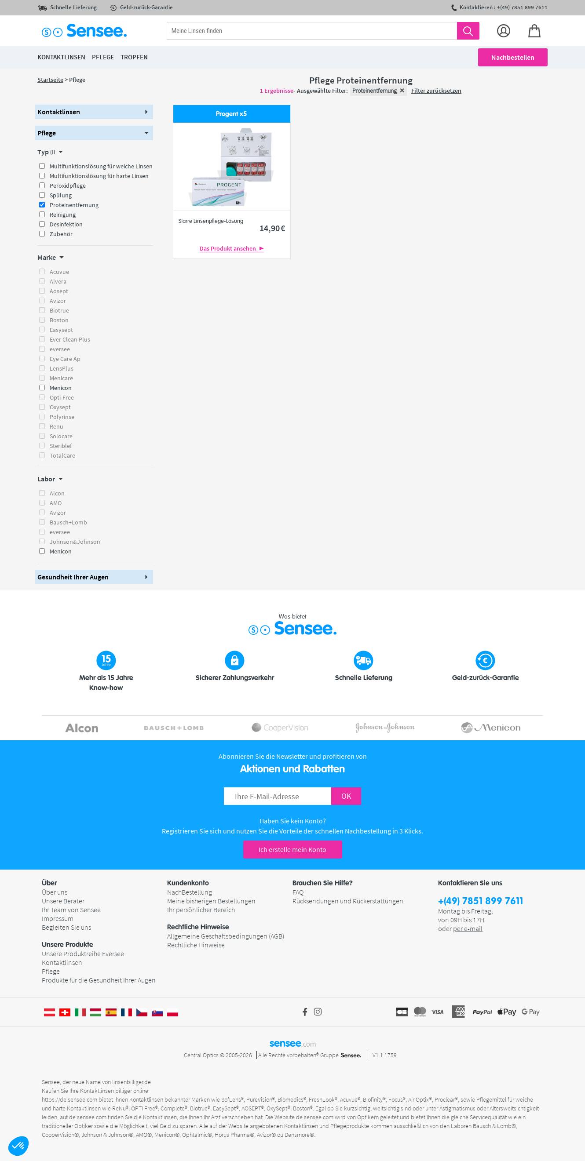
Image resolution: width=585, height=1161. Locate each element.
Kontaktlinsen (62, 962)
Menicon (61, 388)
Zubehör (61, 234)
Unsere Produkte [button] (67, 944)
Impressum (57, 918)
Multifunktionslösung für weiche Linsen (101, 166)
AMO (56, 503)
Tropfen (134, 57)
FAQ (297, 892)
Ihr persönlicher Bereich (201, 909)
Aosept (59, 291)
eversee (60, 349)
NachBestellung (189, 892)
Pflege (51, 971)
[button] (18, 1146)
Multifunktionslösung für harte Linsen (99, 176)
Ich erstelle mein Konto (292, 849)
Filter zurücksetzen (436, 91)
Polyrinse (62, 417)
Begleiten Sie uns (66, 927)
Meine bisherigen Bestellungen (211, 900)
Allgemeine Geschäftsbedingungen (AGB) (225, 936)
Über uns (54, 892)
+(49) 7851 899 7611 (480, 901)
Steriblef (61, 446)
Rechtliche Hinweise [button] (198, 927)
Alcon (57, 493)
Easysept (61, 330)
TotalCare (62, 455)
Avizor (58, 301)
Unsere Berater (63, 900)
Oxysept (60, 407)
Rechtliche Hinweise (196, 944)
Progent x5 (231, 114)
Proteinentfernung (74, 205)
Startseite (50, 80)
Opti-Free (62, 397)
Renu (56, 426)
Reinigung (63, 214)
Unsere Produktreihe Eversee (83, 953)
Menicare (61, 378)
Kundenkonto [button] (188, 883)
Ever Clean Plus (70, 339)
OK (346, 796)
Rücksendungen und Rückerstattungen (347, 900)
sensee (293, 1043)
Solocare (61, 436)
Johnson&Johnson (75, 542)
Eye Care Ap (65, 359)
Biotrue (59, 310)
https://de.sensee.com (69, 1099)
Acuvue (59, 272)
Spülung (61, 195)
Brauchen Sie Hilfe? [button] (322, 883)
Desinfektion (66, 224)
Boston (59, 320)
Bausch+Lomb (68, 522)
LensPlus (61, 368)
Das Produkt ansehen (232, 248)
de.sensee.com (87, 1117)
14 (272, 227)
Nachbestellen (512, 57)
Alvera (58, 281)
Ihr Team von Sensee (71, 909)
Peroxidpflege (68, 185)
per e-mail (468, 928)
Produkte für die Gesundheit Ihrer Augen (99, 979)
